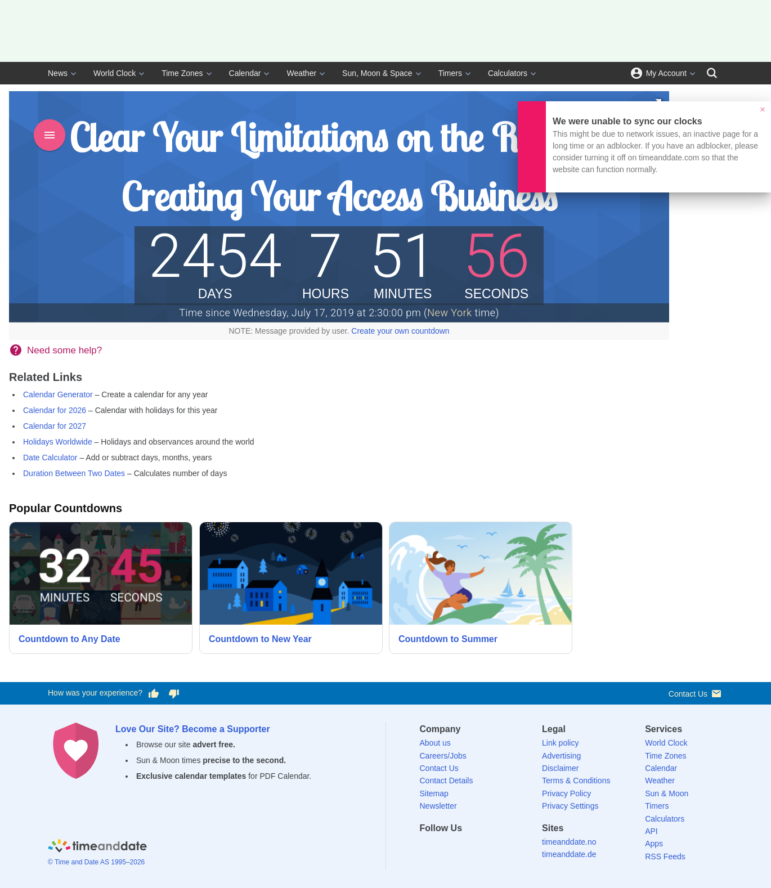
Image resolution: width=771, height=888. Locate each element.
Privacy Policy (566, 793)
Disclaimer (560, 768)
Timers (450, 73)
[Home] (97, 848)
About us (435, 742)
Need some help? (64, 350)
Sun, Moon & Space (377, 73)
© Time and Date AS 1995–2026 (96, 862)
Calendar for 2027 (54, 425)
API (651, 831)
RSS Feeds (665, 856)
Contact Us (696, 693)
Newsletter (438, 805)
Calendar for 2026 (54, 410)
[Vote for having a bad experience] (174, 693)
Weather (301, 73)
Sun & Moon (666, 793)
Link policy (560, 742)
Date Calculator (50, 457)
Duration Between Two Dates (74, 473)
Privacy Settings (570, 805)
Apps (654, 843)
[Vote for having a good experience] (154, 693)
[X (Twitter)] (447, 848)
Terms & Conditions (576, 780)
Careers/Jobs (443, 755)
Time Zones (182, 73)
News (58, 73)
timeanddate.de (569, 854)
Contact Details (446, 780)
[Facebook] (428, 848)
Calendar (245, 73)
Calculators (507, 73)
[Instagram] (486, 848)
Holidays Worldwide (57, 441)
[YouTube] (505, 848)
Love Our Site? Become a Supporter (192, 729)
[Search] (712, 73)
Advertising (561, 755)
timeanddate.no (569, 841)
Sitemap (434, 793)
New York (449, 313)
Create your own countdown (400, 330)
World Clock (114, 73)
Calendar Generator (58, 394)
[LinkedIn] (466, 848)
